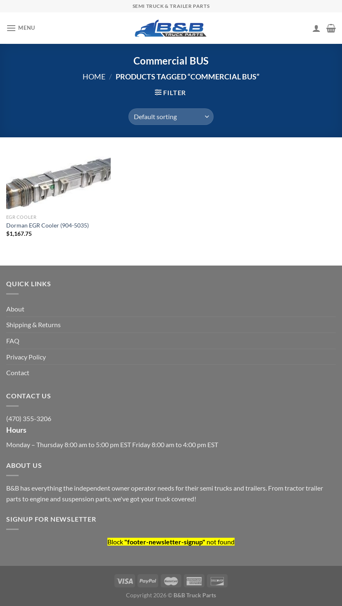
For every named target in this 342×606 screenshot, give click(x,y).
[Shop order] (170, 116)
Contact (17, 372)
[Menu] (20, 28)
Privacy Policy (26, 357)
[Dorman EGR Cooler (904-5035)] (58, 180)
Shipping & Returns (33, 324)
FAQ (12, 341)
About (15, 309)
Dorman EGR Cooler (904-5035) (47, 225)
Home (94, 76)
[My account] (316, 28)
